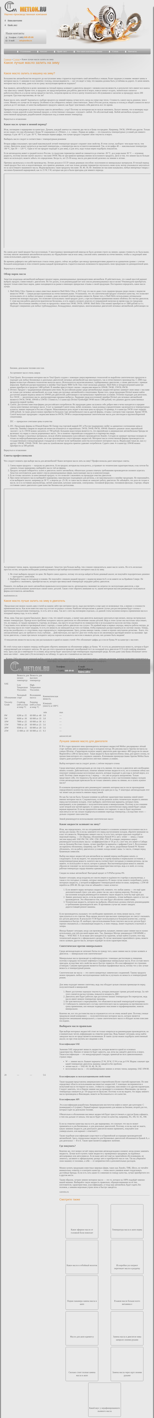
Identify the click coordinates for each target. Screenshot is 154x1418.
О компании (25, 51)
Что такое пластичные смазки (89, 51)
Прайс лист (12, 25)
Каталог (43, 51)
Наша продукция (15, 20)
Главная (7, 59)
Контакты (132, 51)
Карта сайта (84, 671)
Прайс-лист (62, 51)
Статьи (115, 51)
